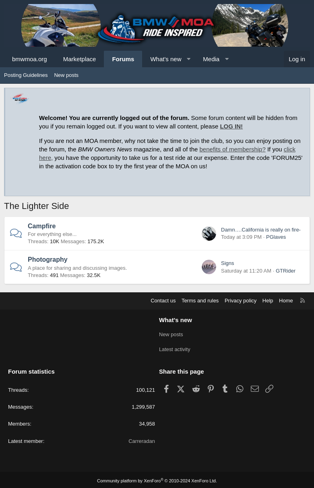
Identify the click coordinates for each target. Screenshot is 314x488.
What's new (165, 59)
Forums (123, 59)
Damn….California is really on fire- (261, 230)
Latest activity (175, 348)
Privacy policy (240, 301)
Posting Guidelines (26, 75)
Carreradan (141, 439)
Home (286, 301)
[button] (188, 59)
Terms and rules (200, 301)
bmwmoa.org (29, 59)
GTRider (285, 271)
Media (211, 59)
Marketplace (79, 59)
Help (267, 301)
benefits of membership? (233, 149)
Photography (48, 259)
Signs (227, 263)
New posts (66, 75)
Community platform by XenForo (157, 478)
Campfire (42, 226)
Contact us (163, 301)
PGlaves (276, 237)
